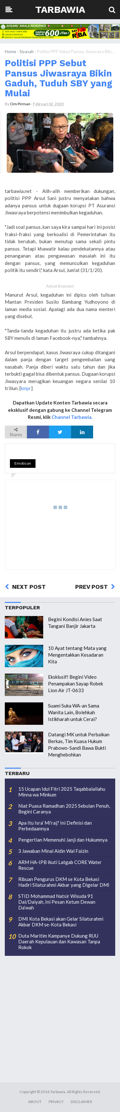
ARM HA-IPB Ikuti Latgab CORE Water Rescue (60, 865)
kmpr (26, 388)
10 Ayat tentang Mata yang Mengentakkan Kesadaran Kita (77, 654)
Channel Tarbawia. (72, 417)
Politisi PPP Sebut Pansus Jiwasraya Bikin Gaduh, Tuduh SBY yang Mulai (58, 78)
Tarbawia (60, 9)
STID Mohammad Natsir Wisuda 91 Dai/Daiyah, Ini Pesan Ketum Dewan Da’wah (56, 901)
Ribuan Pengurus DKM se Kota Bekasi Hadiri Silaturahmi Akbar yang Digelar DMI (63, 882)
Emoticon (22, 463)
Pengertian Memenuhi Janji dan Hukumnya (63, 840)
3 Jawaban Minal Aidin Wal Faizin (53, 851)
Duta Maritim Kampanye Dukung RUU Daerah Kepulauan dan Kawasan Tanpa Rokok (59, 941)
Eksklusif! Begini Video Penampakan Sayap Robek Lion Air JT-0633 (75, 683)
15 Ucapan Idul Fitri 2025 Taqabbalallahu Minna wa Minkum (61, 791)
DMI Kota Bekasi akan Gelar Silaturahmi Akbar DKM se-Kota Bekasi (60, 921)
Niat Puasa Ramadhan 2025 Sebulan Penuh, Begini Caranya (64, 808)
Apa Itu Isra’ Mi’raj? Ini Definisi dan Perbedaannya (55, 825)
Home (10, 51)
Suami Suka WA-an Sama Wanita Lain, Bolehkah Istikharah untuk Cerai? (73, 712)
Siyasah (27, 51)
